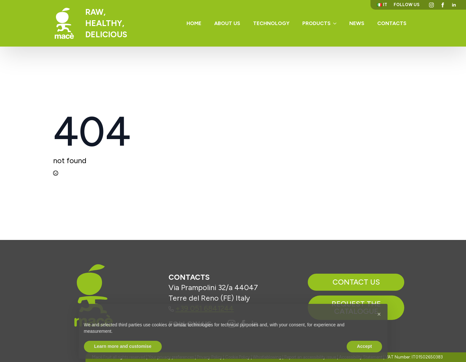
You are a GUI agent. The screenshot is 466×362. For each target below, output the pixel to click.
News (356, 23)
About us (227, 23)
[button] (379, 327)
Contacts (392, 23)
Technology (271, 23)
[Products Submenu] (337, 23)
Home (194, 23)
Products (316, 23)
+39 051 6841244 (201, 308)
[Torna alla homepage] (64, 23)
